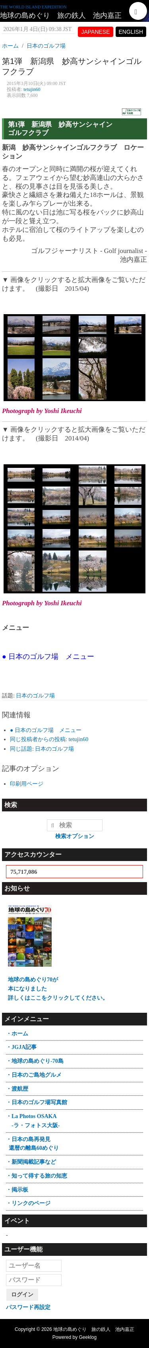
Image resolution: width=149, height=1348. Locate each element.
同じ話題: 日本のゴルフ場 (42, 749)
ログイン (22, 1295)
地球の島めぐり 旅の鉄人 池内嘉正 (61, 15)
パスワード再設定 (28, 1307)
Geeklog (88, 1337)
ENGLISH (131, 32)
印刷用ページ (26, 784)
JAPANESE (95, 32)
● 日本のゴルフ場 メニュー (45, 730)
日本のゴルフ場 (35, 696)
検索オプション (74, 836)
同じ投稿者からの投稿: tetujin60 (49, 739)
